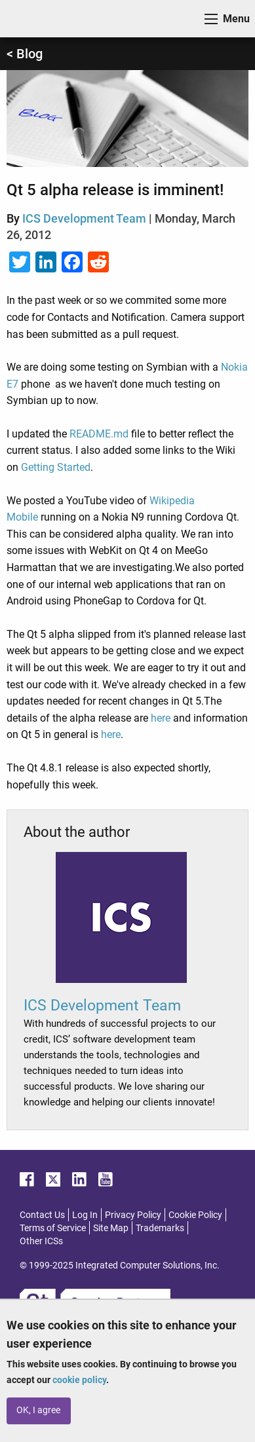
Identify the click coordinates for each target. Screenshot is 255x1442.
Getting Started (55, 467)
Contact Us (42, 1215)
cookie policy (79, 1380)
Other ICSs (41, 1241)
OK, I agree (38, 1410)
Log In (85, 1215)
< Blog (25, 54)
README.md (98, 434)
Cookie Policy (195, 1215)
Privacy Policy (133, 1215)
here (160, 718)
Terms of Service (53, 1228)
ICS (30, 18)
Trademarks (160, 1228)
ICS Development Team (84, 218)
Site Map (110, 1228)
